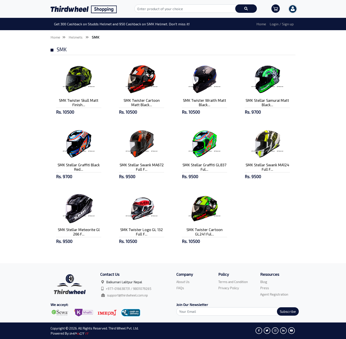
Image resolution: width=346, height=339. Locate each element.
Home (261, 24)
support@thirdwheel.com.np (127, 295)
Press (264, 288)
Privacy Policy (228, 288)
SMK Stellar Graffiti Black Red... (79, 167)
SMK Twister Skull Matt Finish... (78, 102)
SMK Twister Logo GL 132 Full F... (141, 231)
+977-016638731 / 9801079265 (128, 289)
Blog (263, 282)
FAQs (180, 288)
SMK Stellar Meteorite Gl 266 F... (79, 231)
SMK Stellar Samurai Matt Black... (267, 102)
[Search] (235, 311)
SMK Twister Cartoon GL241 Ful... (204, 231)
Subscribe (288, 311)
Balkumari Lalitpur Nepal (124, 282)
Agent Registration (274, 294)
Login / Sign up (282, 24)
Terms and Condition (233, 282)
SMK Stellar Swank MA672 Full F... (142, 167)
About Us (183, 282)
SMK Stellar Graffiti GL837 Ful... (204, 167)
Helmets (76, 37)
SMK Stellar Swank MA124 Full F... (267, 167)
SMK (95, 37)
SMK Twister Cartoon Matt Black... (142, 102)
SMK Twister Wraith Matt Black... (204, 102)
